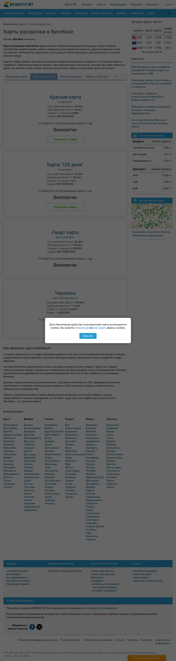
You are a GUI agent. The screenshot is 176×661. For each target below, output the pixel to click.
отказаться (81, 327)
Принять (88, 335)
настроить (100, 327)
